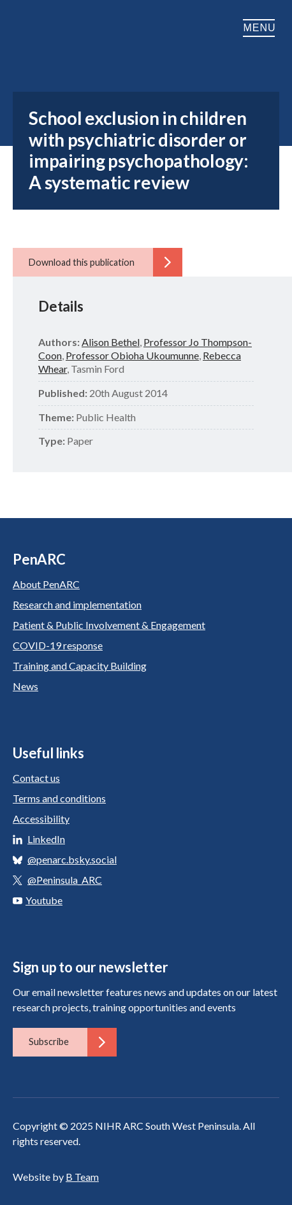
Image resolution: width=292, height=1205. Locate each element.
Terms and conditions (59, 798)
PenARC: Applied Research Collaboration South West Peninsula (76, 28)
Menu (261, 27)
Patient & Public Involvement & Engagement (109, 625)
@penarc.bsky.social (72, 859)
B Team (82, 1177)
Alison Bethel (111, 342)
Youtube (37, 900)
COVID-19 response (58, 645)
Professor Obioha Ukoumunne (132, 355)
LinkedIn (46, 839)
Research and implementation (77, 604)
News (25, 686)
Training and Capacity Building (80, 666)
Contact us (36, 778)
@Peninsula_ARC (64, 880)
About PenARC (46, 584)
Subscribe (73, 1042)
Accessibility (41, 818)
